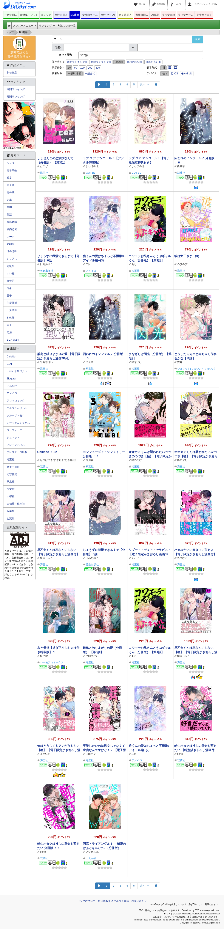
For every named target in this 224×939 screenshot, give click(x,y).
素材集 (24, 14)
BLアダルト (13, 339)
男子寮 (10, 185)
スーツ (10, 236)
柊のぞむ (136, 460)
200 (90, 67)
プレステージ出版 (17, 452)
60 (75, 67)
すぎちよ (59, 460)
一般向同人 (11, 14)
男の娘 (10, 192)
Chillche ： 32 (47, 452)
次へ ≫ (144, 84)
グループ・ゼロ (16, 415)
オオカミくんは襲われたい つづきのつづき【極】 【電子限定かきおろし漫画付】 (150, 456)
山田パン (91, 753)
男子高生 (12, 170)
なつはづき (46, 460)
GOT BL (90, 172)
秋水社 (10, 481)
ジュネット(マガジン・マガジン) (196, 368)
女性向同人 (61, 14)
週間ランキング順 (77, 61)
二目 (88, 264)
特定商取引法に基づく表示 (113, 901)
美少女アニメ (204, 14)
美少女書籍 (168, 14)
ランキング (47, 25)
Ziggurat (11, 378)
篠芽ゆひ (136, 362)
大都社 (10, 496)
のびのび (182, 264)
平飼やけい (46, 362)
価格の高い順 (153, 61)
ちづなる (182, 558)
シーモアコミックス (51, 662)
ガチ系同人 (125, 14)
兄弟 (9, 332)
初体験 (10, 317)
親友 (9, 177)
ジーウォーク (14, 430)
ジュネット (13, 437)
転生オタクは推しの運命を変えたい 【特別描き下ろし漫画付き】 (195, 750)
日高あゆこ (46, 264)
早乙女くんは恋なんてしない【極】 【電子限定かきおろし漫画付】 (195, 652)
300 (98, 67)
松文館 (10, 489)
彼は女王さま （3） (187, 256)
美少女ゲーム (185, 14)
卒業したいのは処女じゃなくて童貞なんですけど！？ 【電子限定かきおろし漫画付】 (104, 750)
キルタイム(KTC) (16, 407)
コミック (46, 14)
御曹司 (10, 280)
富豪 (9, 288)
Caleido (11, 356)
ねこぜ (44, 166)
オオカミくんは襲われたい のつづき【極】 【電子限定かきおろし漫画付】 (195, 456)
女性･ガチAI (108, 14)
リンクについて (86, 901)
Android (186, 73)
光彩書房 (12, 474)
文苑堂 (10, 518)
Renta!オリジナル (17, 371)
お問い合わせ (139, 901)
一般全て (90, 73)
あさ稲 (69, 460)
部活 (9, 214)
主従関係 (12, 302)
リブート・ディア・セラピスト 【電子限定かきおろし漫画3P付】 (150, 554)
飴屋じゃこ (46, 558)
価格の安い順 (134, 61)
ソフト (34, 14)
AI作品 (155, 14)
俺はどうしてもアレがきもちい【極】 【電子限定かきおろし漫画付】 (58, 750)
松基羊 (181, 166)
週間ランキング (16, 89)
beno (180, 753)
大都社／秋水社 (16, 503)
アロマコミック (16, 400)
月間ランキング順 (101, 61)
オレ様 (10, 273)
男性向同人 (141, 14)
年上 (9, 325)
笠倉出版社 (46, 270)
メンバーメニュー (24, 25)
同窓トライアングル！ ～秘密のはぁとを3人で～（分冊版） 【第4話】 (104, 848)
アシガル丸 (92, 851)
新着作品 (12, 72)
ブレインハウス (16, 444)
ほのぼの (12, 251)
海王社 (44, 172)
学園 (9, 207)
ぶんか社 (91, 858)
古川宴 (89, 460)
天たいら (136, 558)
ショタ (10, 163)
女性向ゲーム (90, 14)
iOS (174, 73)
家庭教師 (12, 221)
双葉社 (181, 172)
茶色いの (45, 753)
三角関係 (12, 310)
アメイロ (91, 270)
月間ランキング (16, 96)
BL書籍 (75, 14)
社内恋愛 (12, 229)
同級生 (10, 266)
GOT (9, 363)
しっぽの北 (92, 166)
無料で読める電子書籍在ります (19, 47)
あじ (134, 264)
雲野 (179, 362)
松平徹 (44, 655)
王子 (9, 295)
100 (82, 67)
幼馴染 (10, 243)
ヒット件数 (65, 54)
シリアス (12, 258)
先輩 (9, 199)
